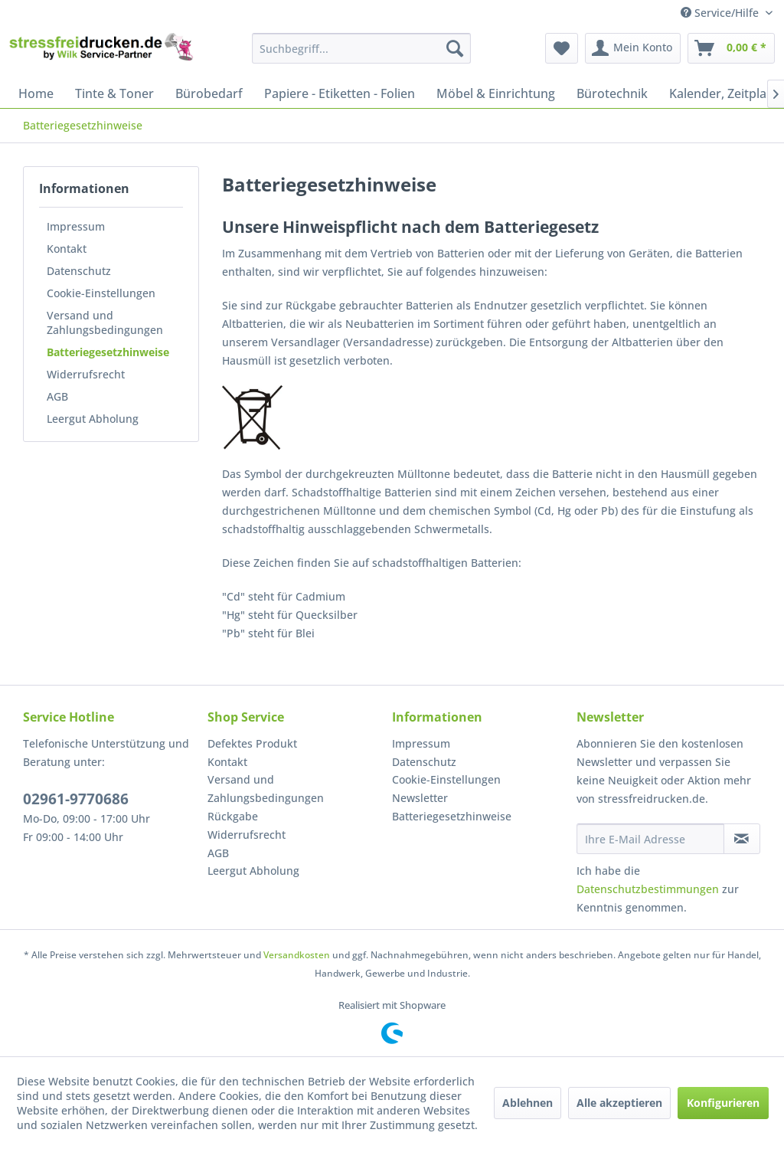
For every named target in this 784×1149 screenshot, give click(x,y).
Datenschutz (79, 271)
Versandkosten (296, 954)
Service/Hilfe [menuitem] (721, 12)
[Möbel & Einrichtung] (496, 93)
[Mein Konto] (633, 48)
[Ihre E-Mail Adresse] (650, 838)
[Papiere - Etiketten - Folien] (339, 93)
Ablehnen (527, 1102)
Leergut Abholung (93, 418)
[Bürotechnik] (612, 93)
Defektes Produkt (252, 743)
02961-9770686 (76, 799)
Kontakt (67, 248)
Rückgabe (232, 816)
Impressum (76, 226)
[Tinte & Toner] (114, 93)
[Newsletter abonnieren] (742, 838)
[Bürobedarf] (209, 93)
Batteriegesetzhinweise (108, 352)
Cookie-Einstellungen (101, 293)
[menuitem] (362, 48)
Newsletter (420, 798)
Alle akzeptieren (619, 1102)
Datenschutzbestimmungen (648, 889)
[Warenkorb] (731, 48)
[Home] (36, 93)
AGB (57, 396)
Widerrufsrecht (86, 374)
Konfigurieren (723, 1102)
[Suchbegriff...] (362, 48)
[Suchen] (455, 48)
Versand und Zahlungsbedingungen (105, 322)
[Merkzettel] (561, 48)
